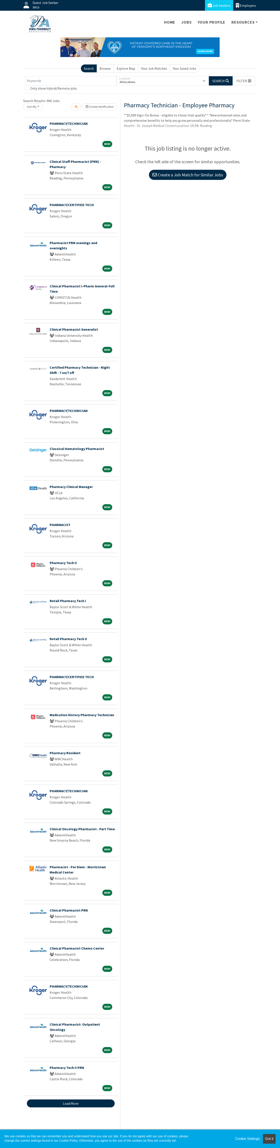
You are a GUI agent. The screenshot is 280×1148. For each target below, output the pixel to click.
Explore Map (126, 68)
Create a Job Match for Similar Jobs (187, 174)
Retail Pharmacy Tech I (68, 601)
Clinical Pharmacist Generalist (74, 329)
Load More (71, 1103)
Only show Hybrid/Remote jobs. (53, 88)
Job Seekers (219, 5)
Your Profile (212, 22)
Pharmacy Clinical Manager (71, 487)
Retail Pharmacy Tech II (68, 639)
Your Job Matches (154, 68)
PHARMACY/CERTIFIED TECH (72, 205)
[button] (244, 81)
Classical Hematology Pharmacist (77, 448)
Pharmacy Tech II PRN (67, 1067)
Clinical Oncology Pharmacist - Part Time (82, 829)
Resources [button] (242, 22)
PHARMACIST (60, 525)
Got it (269, 1139)
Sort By (32, 107)
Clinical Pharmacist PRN (69, 910)
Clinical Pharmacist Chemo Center (77, 948)
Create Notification (100, 107)
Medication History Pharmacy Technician (82, 715)
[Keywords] (71, 81)
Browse (105, 68)
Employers (246, 5)
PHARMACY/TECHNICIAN (69, 123)
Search (89, 68)
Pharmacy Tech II (63, 563)
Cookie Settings (247, 1139)
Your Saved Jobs (184, 68)
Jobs (186, 22)
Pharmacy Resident (65, 753)
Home (169, 22)
